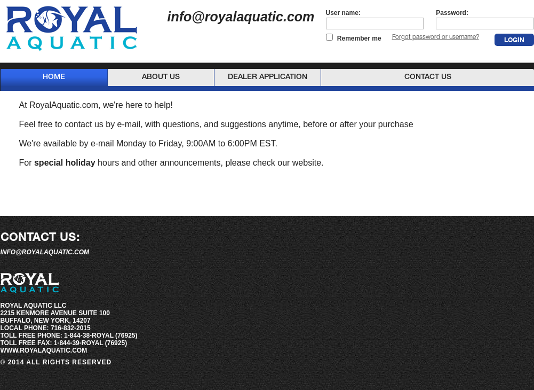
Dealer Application (267, 77)
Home (54, 77)
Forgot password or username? (435, 37)
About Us (161, 77)
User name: (343, 13)
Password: (452, 13)
